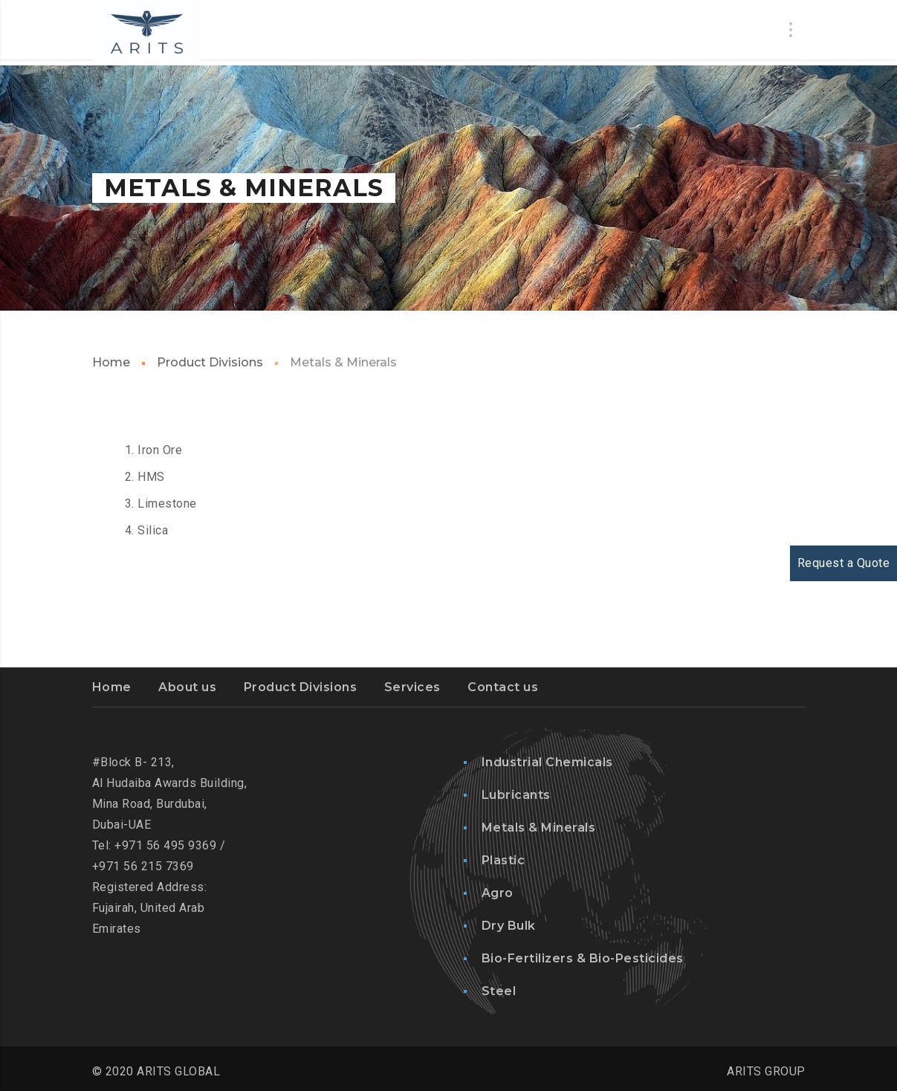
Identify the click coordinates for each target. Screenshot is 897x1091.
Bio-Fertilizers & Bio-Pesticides (583, 958)
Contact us (502, 687)
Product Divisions (210, 362)
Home (111, 362)
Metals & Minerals (539, 827)
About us (187, 687)
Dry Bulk (509, 926)
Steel (499, 991)
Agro (498, 893)
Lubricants (516, 795)
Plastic (503, 860)
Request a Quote (843, 563)
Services (412, 687)
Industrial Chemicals (547, 762)
